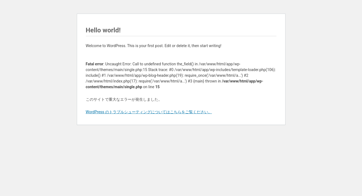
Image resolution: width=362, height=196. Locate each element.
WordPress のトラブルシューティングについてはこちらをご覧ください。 (149, 112)
